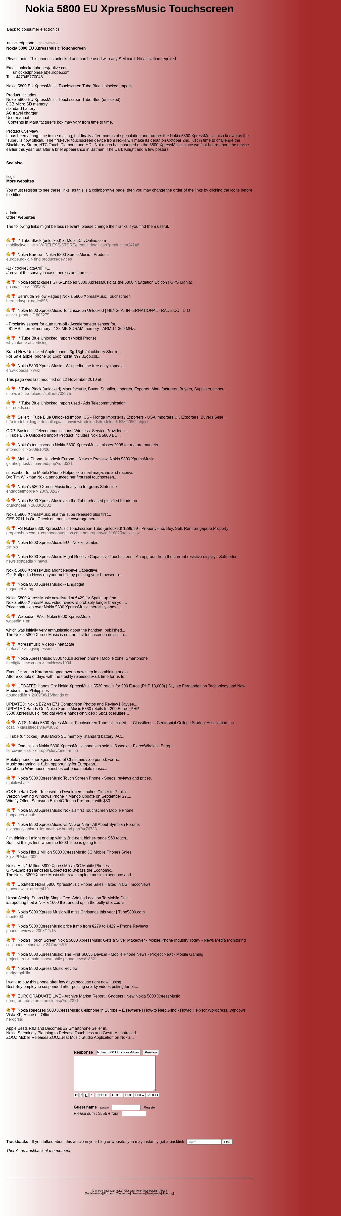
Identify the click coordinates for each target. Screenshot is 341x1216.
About (163, 1197)
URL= (139, 1102)
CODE (117, 1102)
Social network (94, 1200)
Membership (151, 1197)
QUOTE (103, 1102)
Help (139, 1197)
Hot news (109, 1200)
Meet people (154, 1200)
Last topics (116, 1197)
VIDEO (153, 1102)
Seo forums (138, 1200)
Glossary (129, 1197)
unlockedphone (20, 43)
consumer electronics (41, 29)
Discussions (123, 1200)
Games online (100, 1197)
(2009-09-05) (48, 43)
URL (128, 1102)
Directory (168, 1200)
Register (150, 1114)
